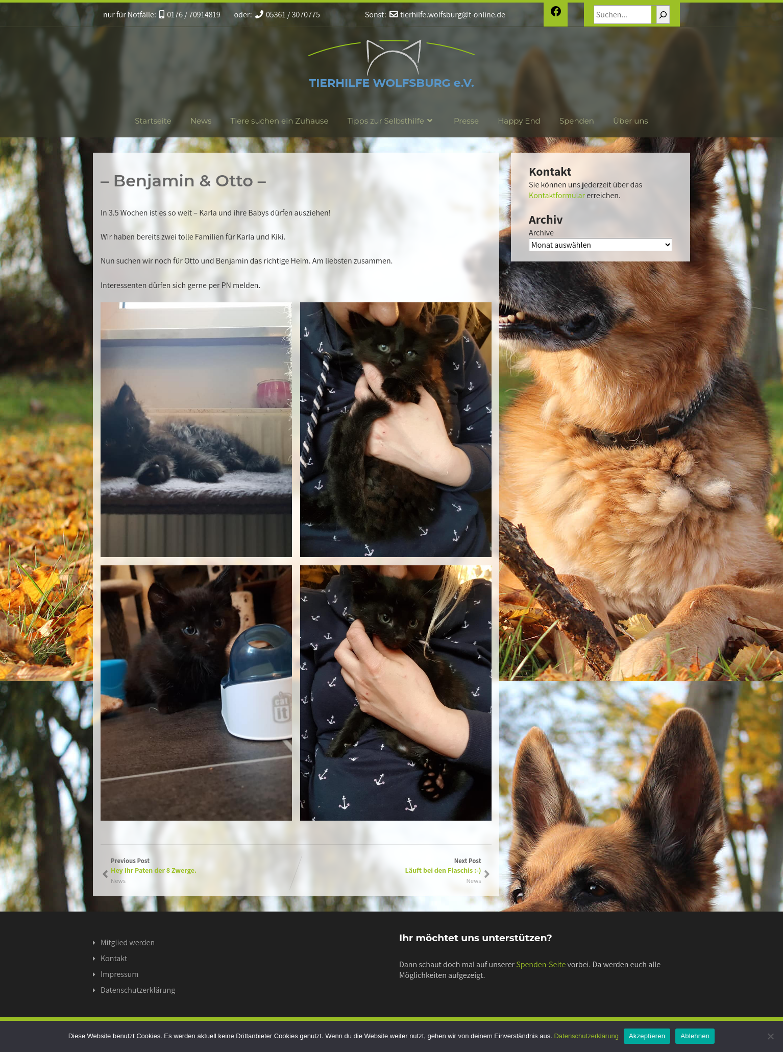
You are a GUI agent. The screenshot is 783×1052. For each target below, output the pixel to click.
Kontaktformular (557, 195)
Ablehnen (694, 1036)
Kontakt (114, 958)
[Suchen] (663, 14)
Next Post (388, 865)
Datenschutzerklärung (138, 990)
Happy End (519, 121)
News (201, 121)
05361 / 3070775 (287, 14)
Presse (466, 121)
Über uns (630, 121)
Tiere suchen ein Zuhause (280, 121)
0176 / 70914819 (190, 14)
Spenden (576, 121)
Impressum (119, 974)
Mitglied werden (128, 942)
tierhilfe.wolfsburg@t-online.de (447, 14)
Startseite (153, 121)
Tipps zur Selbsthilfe (391, 121)
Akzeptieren (647, 1036)
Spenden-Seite (541, 964)
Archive (541, 232)
